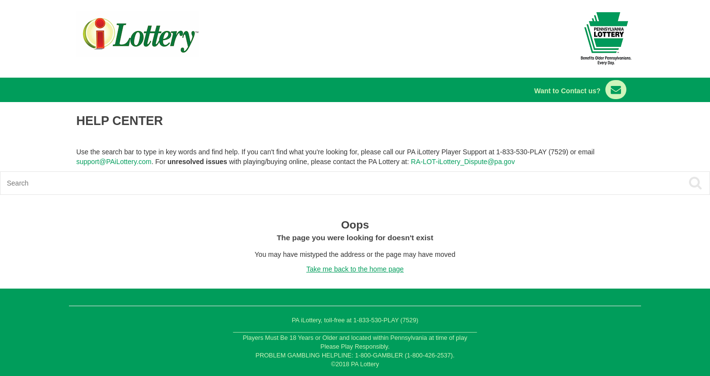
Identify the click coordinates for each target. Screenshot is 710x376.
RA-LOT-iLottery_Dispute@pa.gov (463, 162)
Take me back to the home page (354, 269)
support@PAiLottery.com (114, 162)
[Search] (284, 183)
